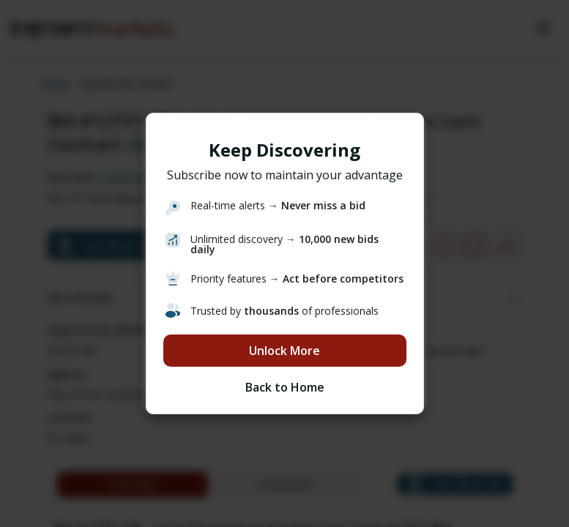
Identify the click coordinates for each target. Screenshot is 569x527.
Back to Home (284, 387)
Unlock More (284, 351)
